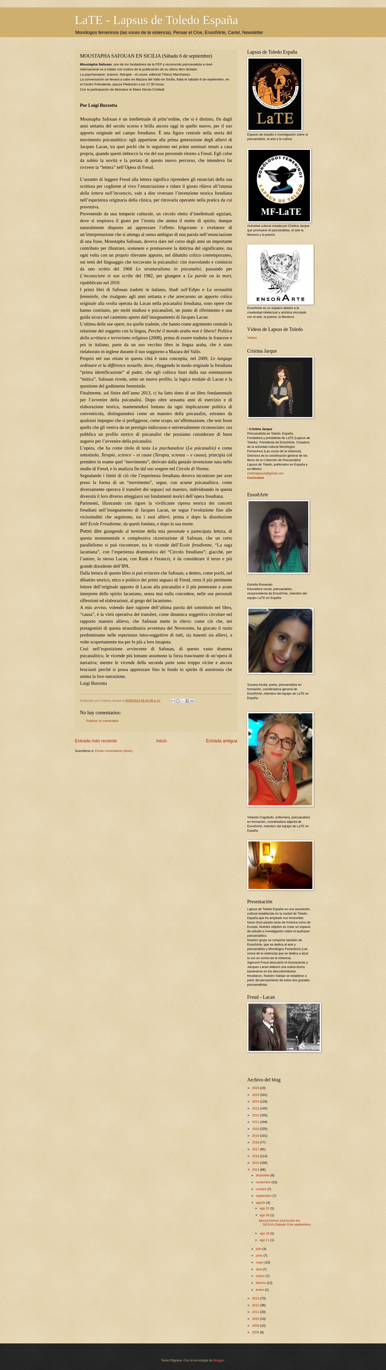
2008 (256, 1332)
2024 (256, 1101)
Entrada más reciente (96, 740)
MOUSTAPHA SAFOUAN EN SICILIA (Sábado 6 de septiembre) (285, 1222)
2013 (256, 1298)
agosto (261, 1202)
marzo (260, 1276)
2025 (256, 1095)
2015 (256, 1163)
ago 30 (265, 1215)
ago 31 (265, 1208)
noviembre (264, 1182)
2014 (256, 1169)
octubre (261, 1189)
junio (259, 1255)
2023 (256, 1108)
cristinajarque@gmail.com (265, 473)
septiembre (264, 1196)
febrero (261, 1283)
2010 (256, 1319)
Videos (252, 338)
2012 (256, 1305)
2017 (256, 1149)
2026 (256, 1088)
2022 (256, 1115)
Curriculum (255, 478)
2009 (256, 1325)
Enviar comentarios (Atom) (113, 751)
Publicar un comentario (102, 721)
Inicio (161, 740)
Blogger (218, 1360)
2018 (256, 1142)
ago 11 (265, 1240)
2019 (256, 1135)
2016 (256, 1156)
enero (260, 1290)
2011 (256, 1312)
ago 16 (265, 1233)
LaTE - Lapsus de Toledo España (156, 20)
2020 (256, 1129)
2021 (256, 1122)
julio (259, 1249)
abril (259, 1269)
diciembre (263, 1175)
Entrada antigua (221, 740)
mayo (260, 1262)
